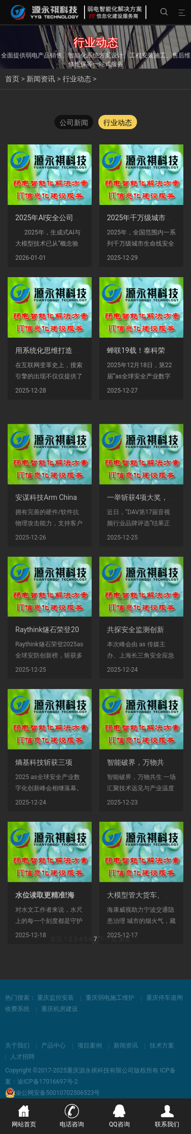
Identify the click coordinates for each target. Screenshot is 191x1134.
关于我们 (17, 1045)
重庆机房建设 (59, 1008)
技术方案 (162, 1045)
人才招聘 (22, 1056)
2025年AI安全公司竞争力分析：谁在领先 (80, 220)
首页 (12, 79)
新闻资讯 (40, 79)
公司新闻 (74, 123)
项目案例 (89, 1045)
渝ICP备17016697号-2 (47, 1081)
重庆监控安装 (55, 997)
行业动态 (77, 79)
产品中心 (53, 1045)
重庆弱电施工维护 (110, 997)
